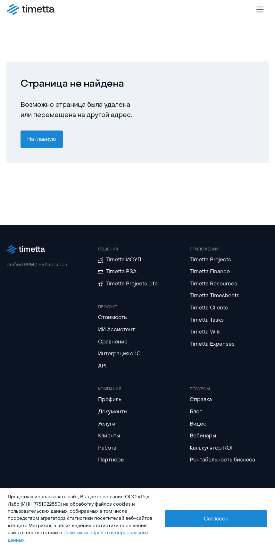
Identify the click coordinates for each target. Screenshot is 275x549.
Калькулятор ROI (211, 447)
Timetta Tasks (207, 320)
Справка (201, 399)
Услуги (106, 423)
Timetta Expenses (212, 344)
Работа (107, 447)
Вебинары (203, 435)
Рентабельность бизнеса (222, 459)
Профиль (109, 399)
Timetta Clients (209, 307)
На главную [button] (41, 139)
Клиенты (109, 435)
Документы (112, 411)
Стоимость (112, 317)
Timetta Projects (210, 259)
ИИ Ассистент (116, 329)
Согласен (216, 518)
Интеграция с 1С (119, 353)
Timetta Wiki (205, 331)
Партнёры (111, 459)
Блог (196, 411)
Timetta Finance (210, 271)
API (102, 365)
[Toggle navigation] (260, 9)
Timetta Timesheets (214, 295)
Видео (198, 423)
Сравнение (113, 341)
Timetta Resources (213, 283)
